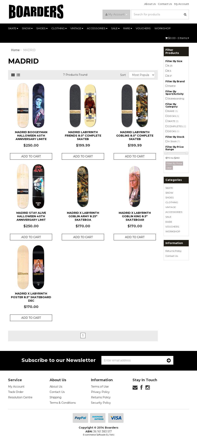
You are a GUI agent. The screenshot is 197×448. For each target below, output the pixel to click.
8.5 (169, 70)
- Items (177, 37)
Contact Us (165, 3)
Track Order (15, 392)
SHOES (42, 28)
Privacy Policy (100, 392)
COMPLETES (177, 126)
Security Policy (101, 402)
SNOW (27, 28)
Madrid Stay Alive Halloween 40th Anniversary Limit (31, 216)
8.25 (170, 65)
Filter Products (172, 52)
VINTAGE (76, 28)
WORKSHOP (162, 28)
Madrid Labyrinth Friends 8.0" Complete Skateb (83, 135)
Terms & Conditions (63, 402)
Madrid (171, 85)
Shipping (55, 397)
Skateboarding (176, 98)
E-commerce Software (94, 434)
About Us (150, 3)
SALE (115, 28)
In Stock (174, 141)
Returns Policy (173, 250)
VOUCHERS (143, 28)
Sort (123, 75)
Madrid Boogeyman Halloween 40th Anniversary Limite (31, 135)
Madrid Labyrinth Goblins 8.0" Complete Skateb (134, 135)
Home (15, 50)
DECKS (173, 116)
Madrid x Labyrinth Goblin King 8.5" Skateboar (135, 216)
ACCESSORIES (97, 28)
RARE (127, 28)
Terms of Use (100, 386)
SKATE (13, 28)
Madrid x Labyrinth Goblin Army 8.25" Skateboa (83, 216)
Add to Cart (31, 156)
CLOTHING (59, 28)
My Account (181, 3)
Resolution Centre (20, 397)
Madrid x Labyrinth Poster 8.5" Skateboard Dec (31, 297)
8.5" (170, 75)
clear (169, 167)
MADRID (29, 50)
